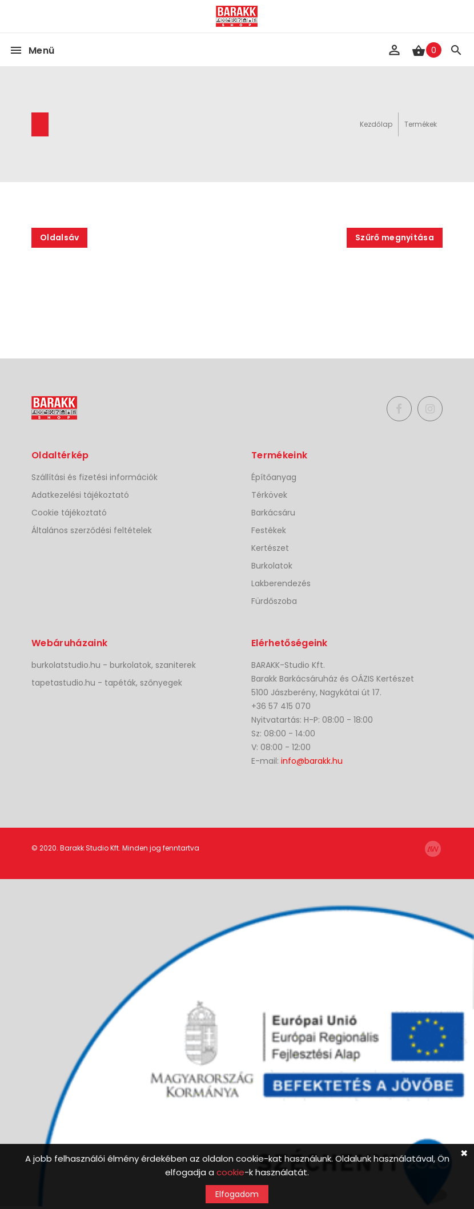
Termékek (420, 124)
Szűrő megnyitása (394, 237)
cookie (230, 1172)
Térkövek (269, 495)
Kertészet (270, 548)
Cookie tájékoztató (69, 512)
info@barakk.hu (312, 761)
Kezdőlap (376, 124)
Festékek (268, 530)
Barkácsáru (273, 512)
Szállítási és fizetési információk (94, 477)
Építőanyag (273, 477)
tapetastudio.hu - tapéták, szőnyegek (106, 682)
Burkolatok (271, 565)
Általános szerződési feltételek (91, 530)
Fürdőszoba (274, 601)
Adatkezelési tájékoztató (80, 495)
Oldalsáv (59, 237)
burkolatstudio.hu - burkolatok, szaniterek (113, 665)
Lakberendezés (281, 583)
